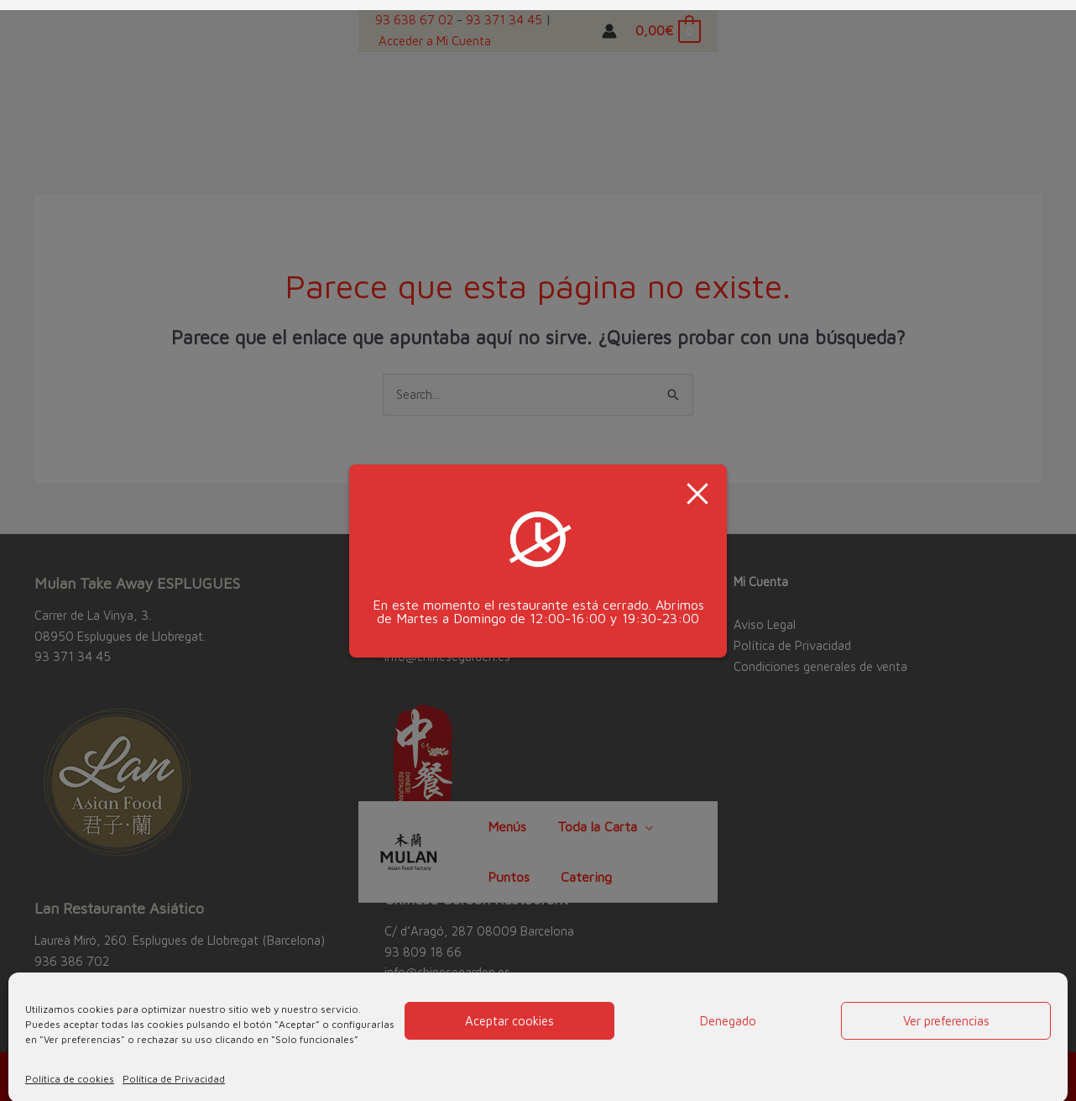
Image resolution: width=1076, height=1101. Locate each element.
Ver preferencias (946, 1011)
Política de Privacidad (174, 1068)
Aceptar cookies (509, 1011)
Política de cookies (69, 1068)
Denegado (728, 1011)
